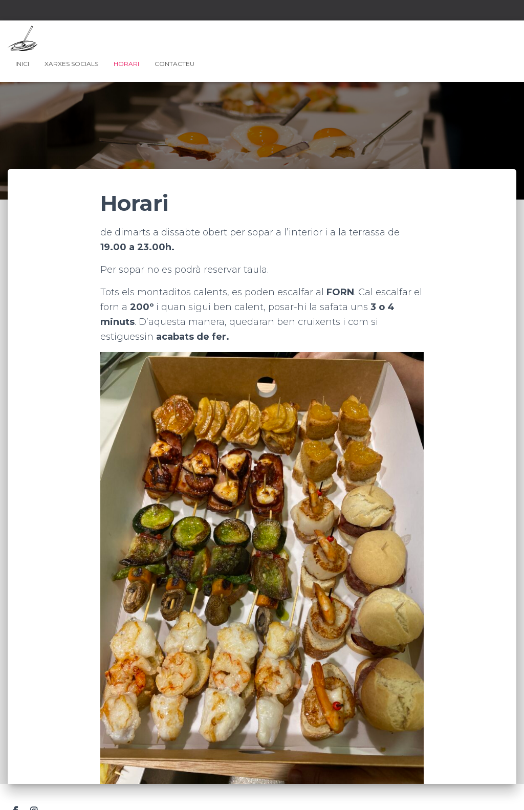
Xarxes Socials (71, 64)
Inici (22, 64)
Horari (126, 64)
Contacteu (174, 64)
